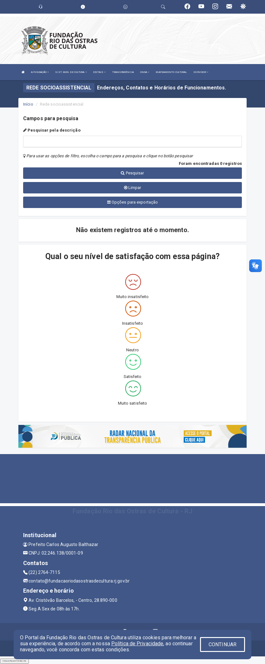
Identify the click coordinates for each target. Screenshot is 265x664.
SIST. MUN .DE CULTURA (71, 72)
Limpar (132, 187)
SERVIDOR (200, 72)
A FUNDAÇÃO (40, 72)
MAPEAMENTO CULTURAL (171, 72)
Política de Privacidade (137, 644)
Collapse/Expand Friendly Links (14, 661)
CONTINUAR (222, 644)
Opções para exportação (132, 202)
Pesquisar (132, 173)
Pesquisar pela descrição (52, 130)
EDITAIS (99, 72)
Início (28, 104)
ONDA (145, 72)
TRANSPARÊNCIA (123, 72)
